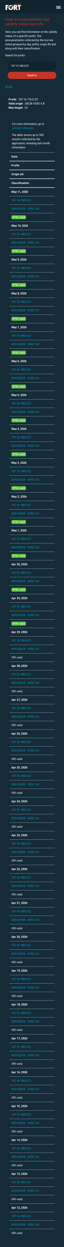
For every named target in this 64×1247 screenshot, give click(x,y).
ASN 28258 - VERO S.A (25, 208)
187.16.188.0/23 (21, 200)
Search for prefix (15, 55)
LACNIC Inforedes (23, 128)
